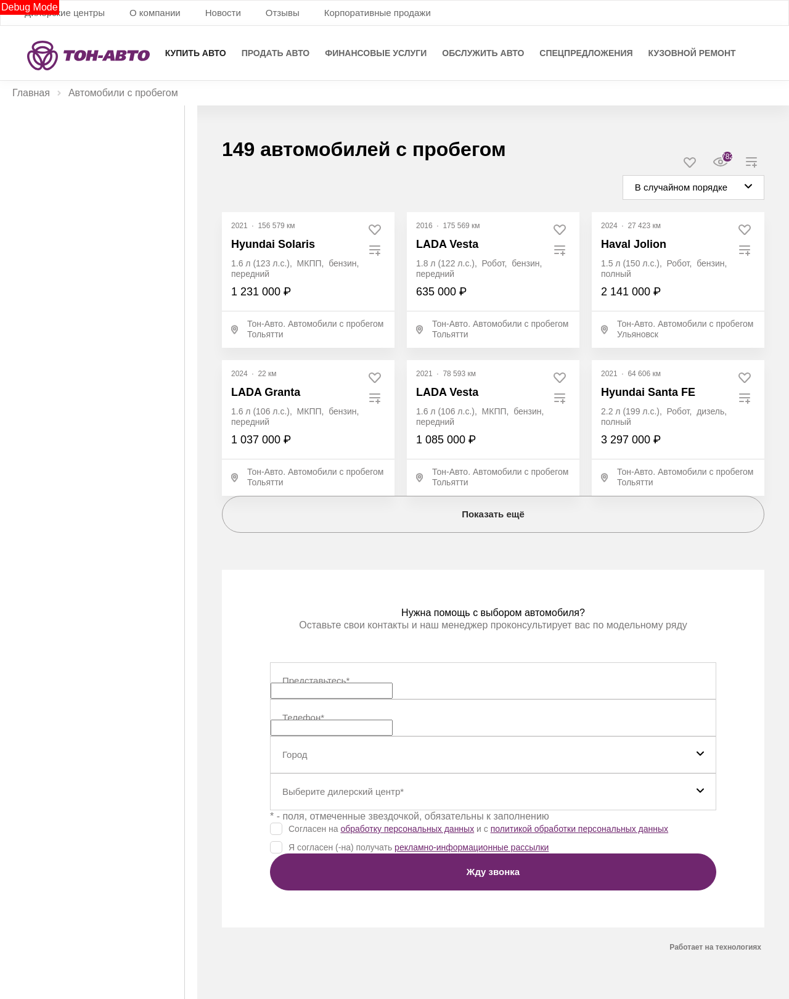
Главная (31, 93)
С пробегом (131, 130)
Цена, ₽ (28, 217)
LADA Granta (265, 392)
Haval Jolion (633, 244)
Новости (223, 12)
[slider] (18, 306)
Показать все (34, 730)
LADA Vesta (447, 244)
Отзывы (283, 12)
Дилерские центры (65, 12)
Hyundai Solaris (273, 244)
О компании (155, 12)
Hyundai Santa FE (648, 392)
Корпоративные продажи (377, 12)
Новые (52, 130)
